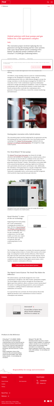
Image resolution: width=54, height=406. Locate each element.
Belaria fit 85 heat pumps (24, 141)
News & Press (6, 393)
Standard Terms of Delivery (8, 403)
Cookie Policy (18, 403)
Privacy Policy (15, 401)
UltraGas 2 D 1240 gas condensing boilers (19, 142)
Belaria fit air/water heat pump (19, 155)
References (6, 396)
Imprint (3, 401)
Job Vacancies (22, 381)
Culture (3, 384)
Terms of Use (8, 401)
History (3, 386)
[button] (27, 265)
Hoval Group (5, 381)
